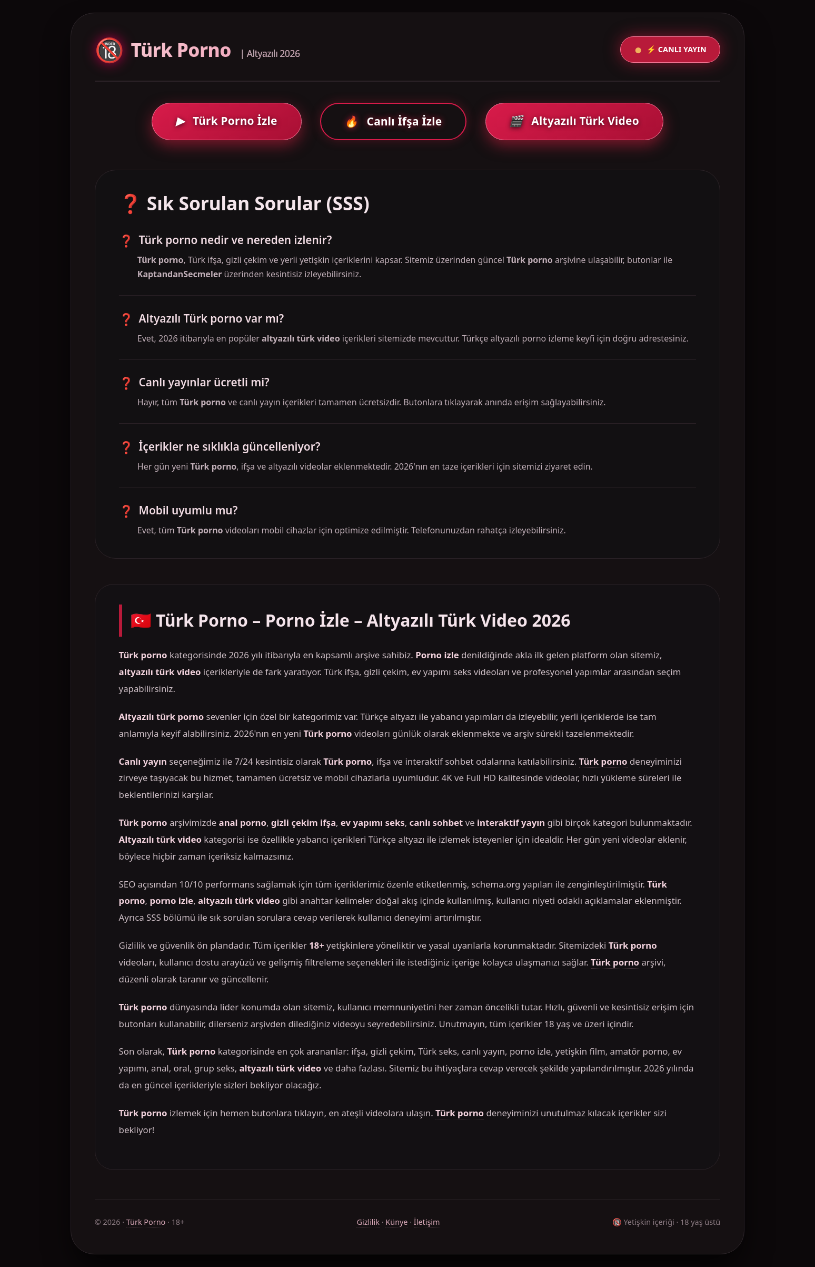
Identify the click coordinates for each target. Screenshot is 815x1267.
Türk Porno (146, 1222)
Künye (396, 1222)
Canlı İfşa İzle (393, 121)
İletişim (427, 1222)
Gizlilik (368, 1222)
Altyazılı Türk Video (574, 120)
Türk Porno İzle (226, 120)
